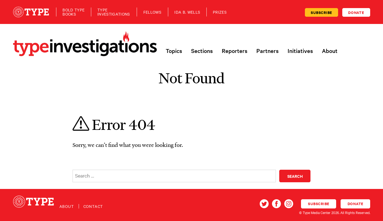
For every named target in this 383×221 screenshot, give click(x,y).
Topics (174, 50)
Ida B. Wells (187, 12)
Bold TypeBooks (73, 12)
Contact (93, 206)
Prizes (220, 12)
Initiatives (300, 50)
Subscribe (321, 12)
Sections (202, 50)
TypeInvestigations (113, 12)
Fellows (152, 12)
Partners (267, 50)
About (330, 50)
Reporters (234, 50)
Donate (356, 12)
